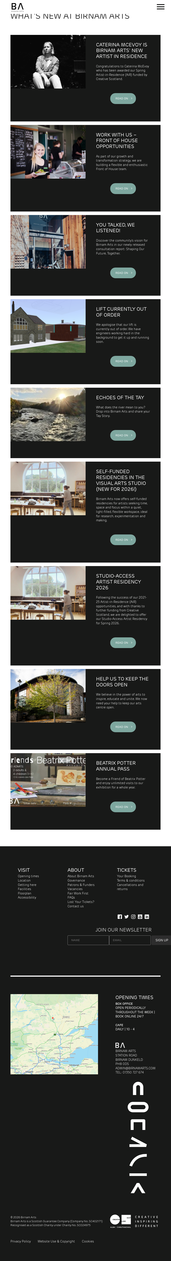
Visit (24, 870)
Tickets (126, 870)
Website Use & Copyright (56, 1241)
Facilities (24, 889)
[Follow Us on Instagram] (133, 917)
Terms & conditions (131, 880)
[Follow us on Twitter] (126, 917)
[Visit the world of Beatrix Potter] (48, 791)
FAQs (71, 897)
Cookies (88, 1241)
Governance (76, 880)
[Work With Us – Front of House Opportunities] (48, 168)
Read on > (123, 98)
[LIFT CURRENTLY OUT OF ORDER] (48, 341)
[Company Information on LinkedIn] (147, 917)
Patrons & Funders (81, 885)
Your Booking (126, 876)
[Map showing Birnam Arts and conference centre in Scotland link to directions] (54, 1073)
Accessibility (27, 897)
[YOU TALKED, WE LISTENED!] (48, 255)
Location (24, 880)
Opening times (28, 876)
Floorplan (24, 893)
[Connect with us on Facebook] (120, 917)
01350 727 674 (133, 1072)
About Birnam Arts (81, 876)
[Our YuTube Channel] (140, 917)
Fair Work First (78, 893)
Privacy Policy (20, 1241)
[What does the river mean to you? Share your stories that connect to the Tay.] (48, 423)
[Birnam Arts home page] (17, 12)
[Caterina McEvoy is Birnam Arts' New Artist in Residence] (48, 78)
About (76, 870)
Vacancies (75, 889)
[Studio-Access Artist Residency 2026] (48, 615)
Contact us (76, 906)
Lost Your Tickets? (81, 902)
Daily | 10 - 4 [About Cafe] (125, 1027)
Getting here (27, 885)
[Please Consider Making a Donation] (48, 709)
